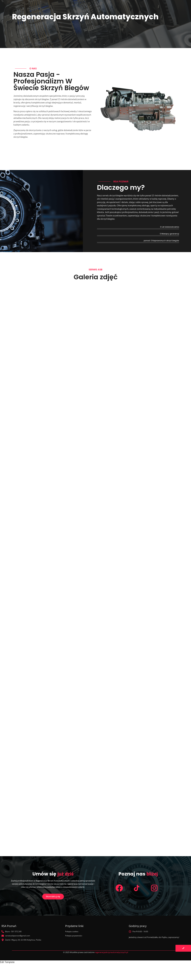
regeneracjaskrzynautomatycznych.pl (111, 952)
